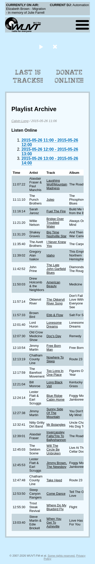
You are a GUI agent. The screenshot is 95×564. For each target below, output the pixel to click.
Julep (50, 199)
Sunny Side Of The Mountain (55, 413)
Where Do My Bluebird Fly (56, 507)
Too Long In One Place (55, 373)
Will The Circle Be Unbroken (54, 449)
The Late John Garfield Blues (56, 269)
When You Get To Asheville (54, 522)
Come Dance (56, 493)
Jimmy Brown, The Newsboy (57, 465)
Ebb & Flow (55, 315)
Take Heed (54, 480)
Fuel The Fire (56, 211)
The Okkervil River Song (56, 301)
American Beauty (53, 284)
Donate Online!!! (69, 76)
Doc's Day (54, 336)
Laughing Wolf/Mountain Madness (57, 184)
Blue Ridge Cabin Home (56, 397)
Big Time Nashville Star (57, 234)
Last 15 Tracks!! (28, 76)
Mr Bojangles (56, 424)
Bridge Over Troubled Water (55, 222)
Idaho (51, 255)
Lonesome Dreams (54, 324)
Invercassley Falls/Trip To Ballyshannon (56, 436)
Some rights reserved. (61, 555)
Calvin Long (20, 121)
